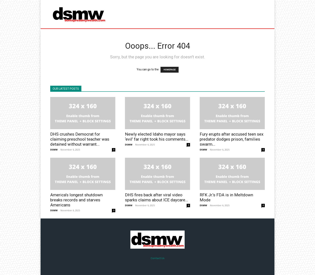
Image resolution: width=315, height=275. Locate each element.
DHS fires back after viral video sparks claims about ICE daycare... (156, 197)
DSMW (54, 149)
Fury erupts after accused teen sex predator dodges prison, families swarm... (231, 139)
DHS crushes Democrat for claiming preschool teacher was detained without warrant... (79, 139)
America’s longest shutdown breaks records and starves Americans (76, 200)
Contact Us (158, 258)
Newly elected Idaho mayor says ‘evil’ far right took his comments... (156, 137)
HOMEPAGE (170, 69)
